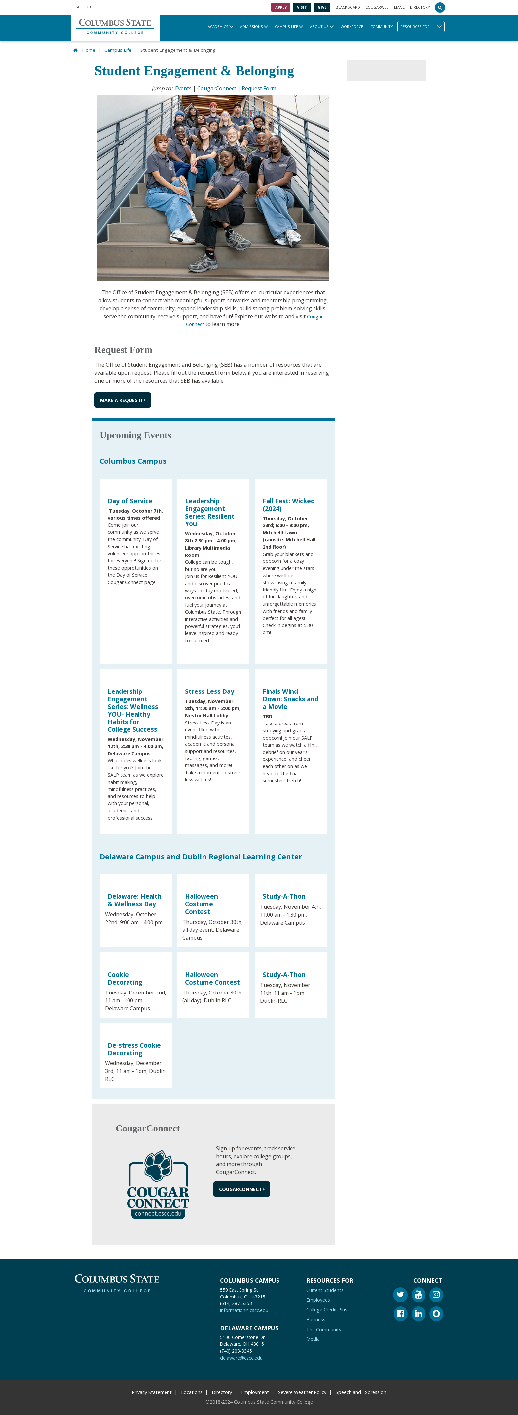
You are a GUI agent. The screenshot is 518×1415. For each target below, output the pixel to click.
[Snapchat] (436, 1313)
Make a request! (121, 399)
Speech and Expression (361, 1391)
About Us (319, 26)
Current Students (325, 1289)
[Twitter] (400, 1294)
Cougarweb (377, 7)
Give (322, 7)
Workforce (352, 26)
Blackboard (348, 7)
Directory (420, 7)
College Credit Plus (326, 1308)
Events (183, 87)
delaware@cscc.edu (241, 1356)
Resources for (422, 26)
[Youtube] (418, 1294)
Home (88, 49)
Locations (192, 1391)
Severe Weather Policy (302, 1391)
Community (381, 26)
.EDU (82, 7)
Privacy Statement (152, 1391)
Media (313, 1337)
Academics (218, 26)
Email (399, 7)
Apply (281, 7)
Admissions (251, 26)
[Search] (440, 7)
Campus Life (286, 26)
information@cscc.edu (244, 1309)
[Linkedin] (418, 1313)
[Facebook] (400, 1313)
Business (315, 1318)
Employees (318, 1299)
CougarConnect (216, 87)
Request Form (259, 87)
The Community (323, 1328)
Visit (302, 7)
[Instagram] (436, 1294)
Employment (255, 1391)
